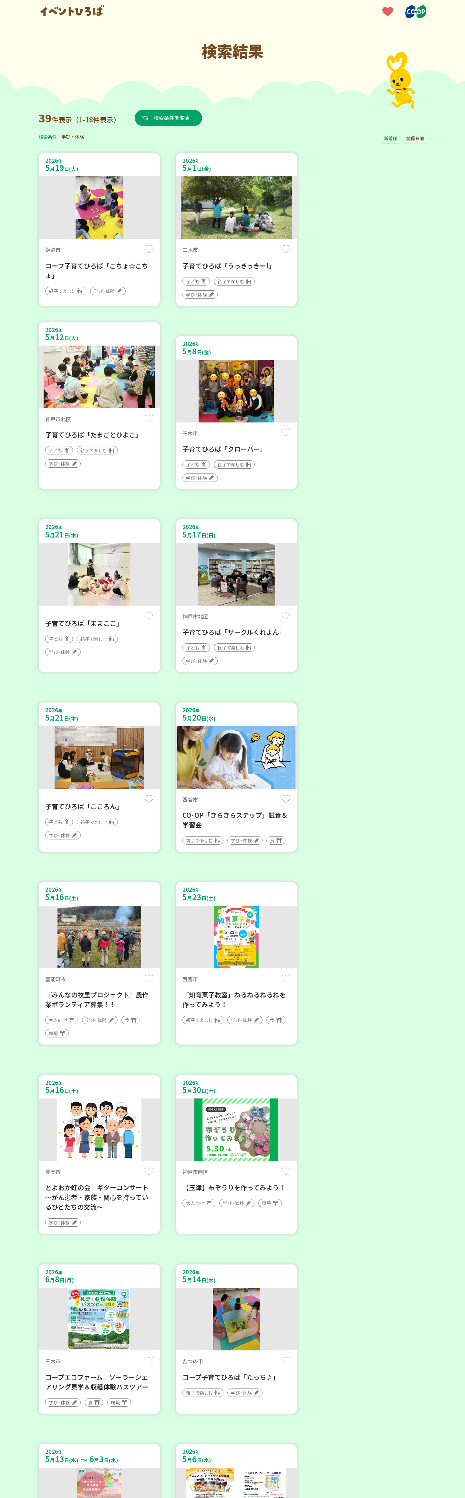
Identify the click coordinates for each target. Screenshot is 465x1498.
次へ (255, 1303)
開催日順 (415, 138)
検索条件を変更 (172, 117)
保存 (146, 249)
